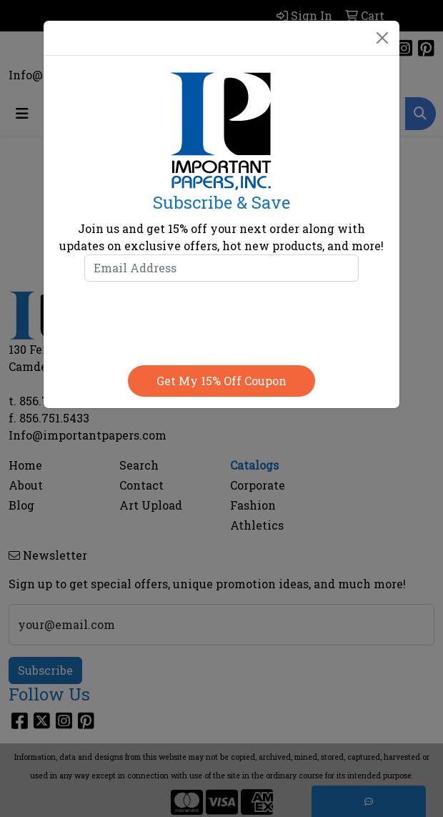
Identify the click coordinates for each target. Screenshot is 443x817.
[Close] (382, 37)
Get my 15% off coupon (221, 380)
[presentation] (221, 320)
